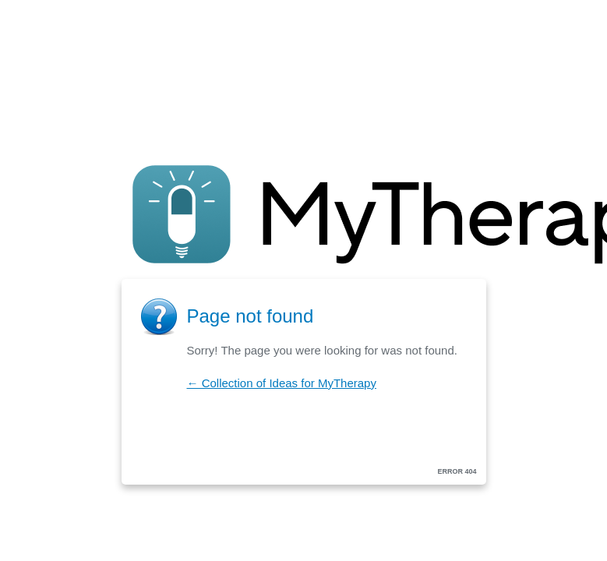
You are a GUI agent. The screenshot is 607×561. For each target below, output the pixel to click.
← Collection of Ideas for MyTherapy (281, 383)
